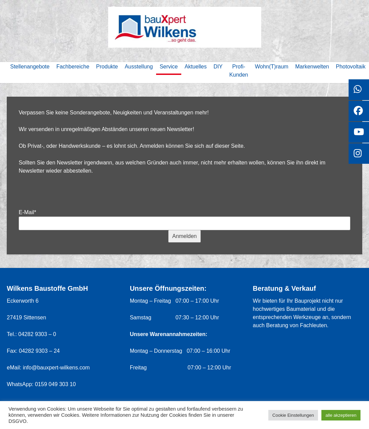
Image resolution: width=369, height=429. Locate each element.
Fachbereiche (72, 66)
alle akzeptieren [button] (340, 415)
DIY (218, 66)
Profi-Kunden (238, 71)
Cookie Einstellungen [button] (293, 415)
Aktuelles (196, 66)
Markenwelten (312, 66)
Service (169, 66)
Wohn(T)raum (271, 66)
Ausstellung (139, 66)
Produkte (107, 66)
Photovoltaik (351, 66)
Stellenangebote (30, 66)
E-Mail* (27, 212)
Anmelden (184, 236)
